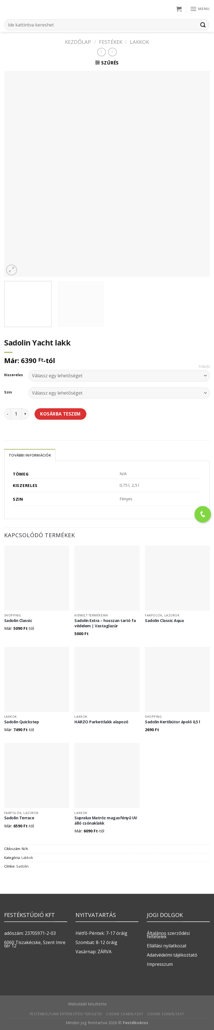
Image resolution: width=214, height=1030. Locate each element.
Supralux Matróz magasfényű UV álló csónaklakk (105, 820)
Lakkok (139, 41)
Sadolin (22, 866)
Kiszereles (13, 375)
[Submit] (203, 24)
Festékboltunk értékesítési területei (66, 1014)
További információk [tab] (30, 455)
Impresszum (160, 964)
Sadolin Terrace (19, 817)
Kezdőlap (78, 41)
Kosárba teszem (60, 414)
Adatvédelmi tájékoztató (172, 955)
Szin (8, 392)
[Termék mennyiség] (16, 413)
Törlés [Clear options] (204, 367)
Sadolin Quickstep (21, 721)
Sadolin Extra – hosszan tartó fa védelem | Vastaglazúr (105, 623)
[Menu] (200, 9)
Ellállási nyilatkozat (166, 946)
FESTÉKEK (110, 41)
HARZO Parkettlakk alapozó (101, 721)
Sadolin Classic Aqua (164, 620)
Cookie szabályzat (124, 1014)
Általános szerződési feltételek (168, 935)
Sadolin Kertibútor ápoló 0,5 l (172, 721)
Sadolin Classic (18, 620)
